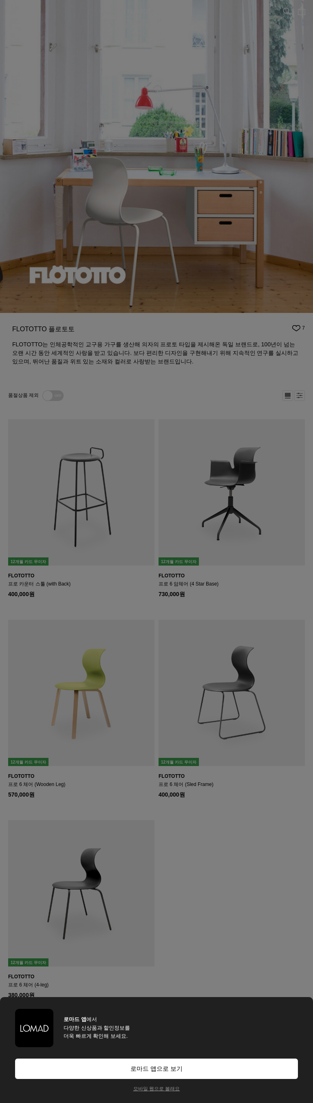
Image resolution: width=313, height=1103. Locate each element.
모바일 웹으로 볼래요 (156, 1089)
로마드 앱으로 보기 (156, 1068)
